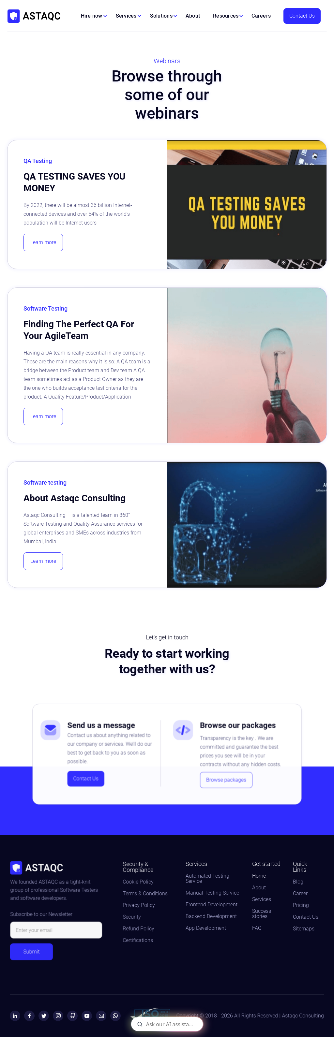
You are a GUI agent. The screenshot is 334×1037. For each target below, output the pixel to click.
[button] (94, 16)
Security (133, 916)
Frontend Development (211, 904)
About (193, 16)
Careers (261, 16)
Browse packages (223, 777)
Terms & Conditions (145, 894)
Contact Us (302, 16)
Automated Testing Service (207, 878)
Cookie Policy (139, 882)
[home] (34, 16)
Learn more (43, 242)
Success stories (261, 914)
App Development (206, 928)
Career (300, 893)
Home (259, 876)
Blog (298, 881)
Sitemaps (303, 928)
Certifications (138, 938)
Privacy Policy (139, 905)
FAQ (257, 928)
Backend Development (211, 916)
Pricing (301, 905)
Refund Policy (139, 927)
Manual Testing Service (212, 893)
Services (261, 899)
